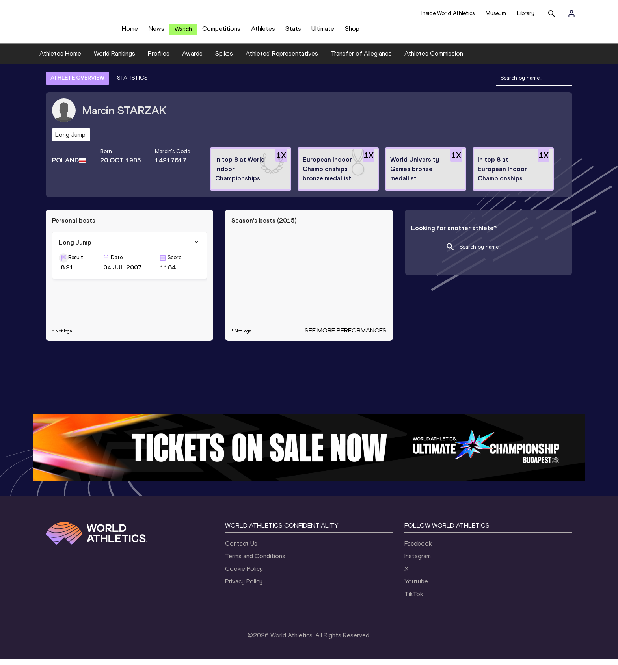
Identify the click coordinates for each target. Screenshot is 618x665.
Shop (352, 31)
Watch (183, 32)
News (156, 31)
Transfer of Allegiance (361, 59)
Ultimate (322, 31)
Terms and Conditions (255, 562)
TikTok (413, 600)
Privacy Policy (243, 587)
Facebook (418, 549)
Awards (192, 59)
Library (525, 13)
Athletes (263, 31)
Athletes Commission (433, 59)
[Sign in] (571, 13)
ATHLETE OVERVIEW (77, 83)
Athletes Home (60, 59)
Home (130, 31)
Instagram (417, 562)
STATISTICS (132, 83)
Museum (496, 13)
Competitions (221, 31)
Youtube (416, 587)
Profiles (158, 59)
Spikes (224, 59)
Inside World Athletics (448, 13)
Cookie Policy (244, 574)
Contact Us (241, 549)
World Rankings (114, 59)
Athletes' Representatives (282, 59)
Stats (293, 31)
